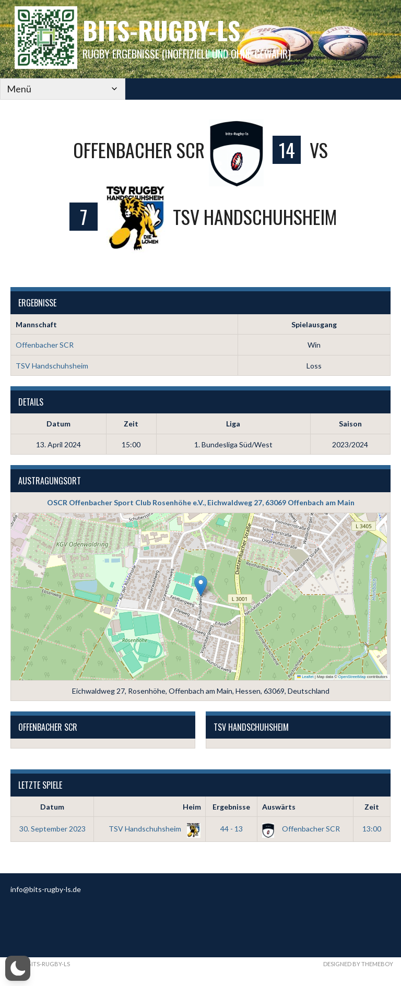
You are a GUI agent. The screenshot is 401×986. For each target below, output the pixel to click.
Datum (52, 806)
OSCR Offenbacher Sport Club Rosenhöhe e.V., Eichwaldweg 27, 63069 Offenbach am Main (201, 502)
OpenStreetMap (352, 677)
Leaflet (305, 677)
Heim (192, 806)
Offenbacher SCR (45, 344)
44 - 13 (231, 828)
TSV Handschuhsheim (52, 365)
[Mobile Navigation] (52, 89)
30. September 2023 (52, 828)
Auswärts (279, 806)
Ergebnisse (231, 806)
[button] (200, 586)
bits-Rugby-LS (161, 30)
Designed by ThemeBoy (358, 963)
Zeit (371, 806)
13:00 (371, 828)
